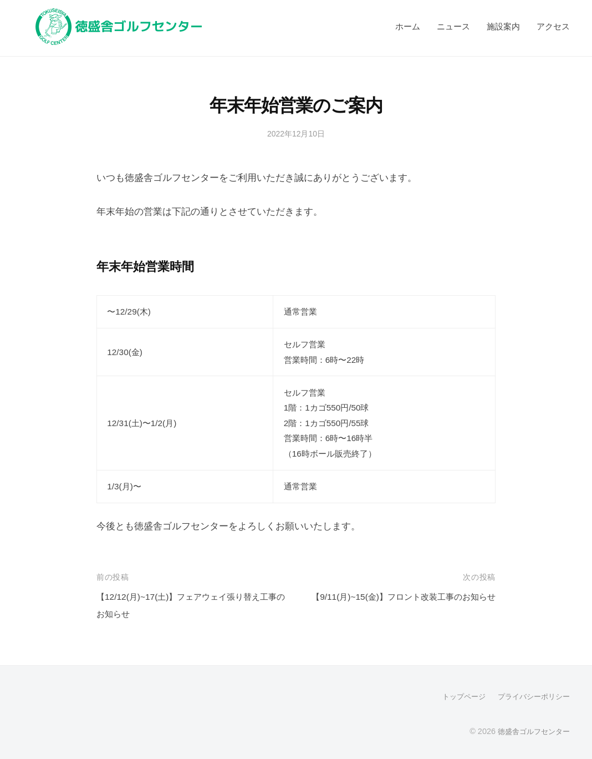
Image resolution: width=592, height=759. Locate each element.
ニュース (453, 26)
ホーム (407, 26)
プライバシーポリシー (531, 696)
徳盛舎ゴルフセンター (531, 730)
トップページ (456, 696)
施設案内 (503, 26)
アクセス (553, 26)
